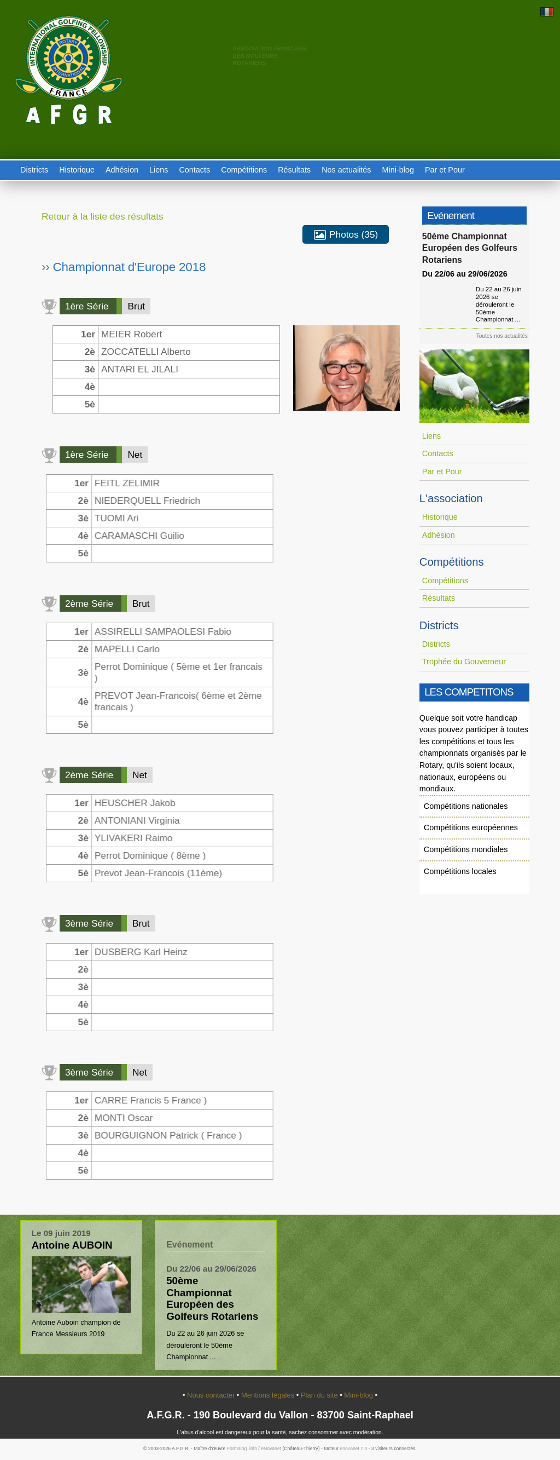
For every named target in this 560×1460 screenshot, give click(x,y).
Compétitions (244, 169)
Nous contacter (212, 1395)
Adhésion (122, 169)
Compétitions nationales (466, 806)
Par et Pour (445, 169)
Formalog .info (242, 1448)
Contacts (194, 169)
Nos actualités (346, 169)
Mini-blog (398, 169)
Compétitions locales (460, 871)
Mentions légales (268, 1395)
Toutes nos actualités (503, 336)
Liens (158, 169)
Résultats (294, 169)
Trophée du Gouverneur (464, 661)
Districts (34, 169)
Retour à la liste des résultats (103, 216)
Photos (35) (345, 235)
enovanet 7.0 (353, 1448)
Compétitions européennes (471, 827)
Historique (77, 169)
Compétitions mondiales (466, 849)
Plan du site (320, 1395)
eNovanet (271, 1448)
